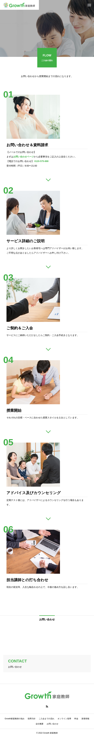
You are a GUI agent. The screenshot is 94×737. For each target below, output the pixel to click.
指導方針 (31, 719)
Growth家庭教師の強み (15, 719)
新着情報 (85, 719)
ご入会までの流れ (46, 719)
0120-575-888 (41, 161)
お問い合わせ (52, 724)
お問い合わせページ (23, 156)
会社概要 (39, 724)
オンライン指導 (64, 719)
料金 (76, 719)
